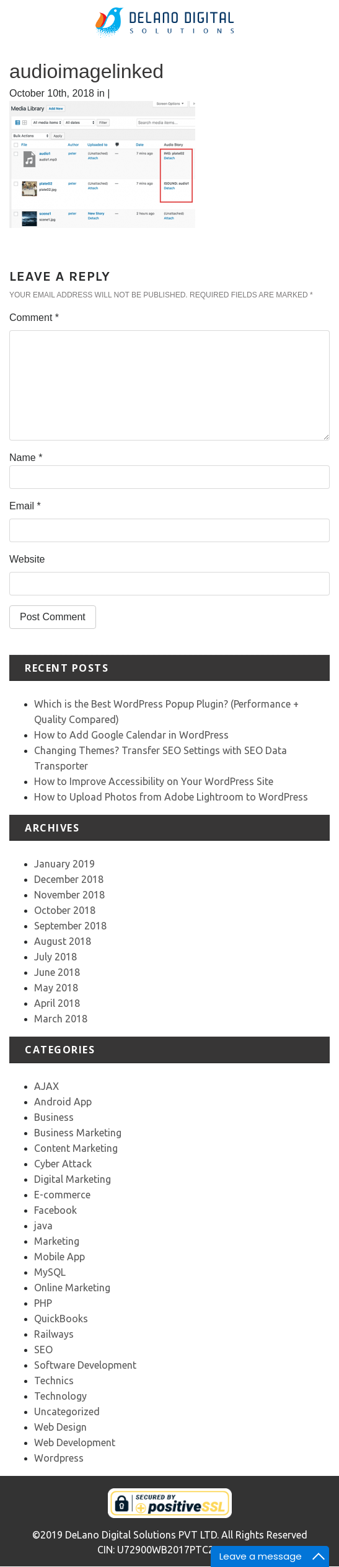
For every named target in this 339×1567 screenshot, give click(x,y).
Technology (60, 1396)
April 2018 (57, 1003)
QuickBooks (61, 1318)
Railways (54, 1334)
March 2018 (60, 1018)
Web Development (74, 1442)
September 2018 (70, 925)
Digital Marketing (72, 1179)
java (43, 1225)
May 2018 (56, 987)
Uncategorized (67, 1411)
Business (54, 1117)
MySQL (50, 1272)
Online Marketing (72, 1287)
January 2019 (64, 863)
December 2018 (68, 879)
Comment (34, 317)
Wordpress (59, 1458)
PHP (43, 1303)
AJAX (46, 1086)
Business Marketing (77, 1132)
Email (25, 506)
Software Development (85, 1365)
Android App (63, 1101)
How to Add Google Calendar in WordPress (131, 734)
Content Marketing (76, 1148)
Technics (54, 1380)
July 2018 (55, 956)
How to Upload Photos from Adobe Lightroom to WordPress (171, 796)
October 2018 (64, 910)
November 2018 (69, 894)
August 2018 (62, 941)
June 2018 (57, 972)
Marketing (56, 1241)
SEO (43, 1349)
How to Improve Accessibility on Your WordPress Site (153, 781)
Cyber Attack (63, 1163)
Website (27, 559)
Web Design (60, 1427)
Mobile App (59, 1256)
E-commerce (62, 1194)
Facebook (55, 1210)
